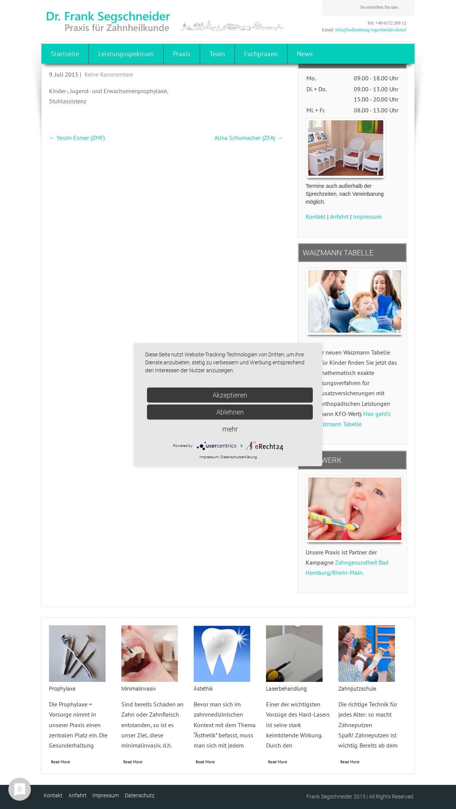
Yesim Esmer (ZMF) (77, 137)
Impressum (367, 216)
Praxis (181, 53)
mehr (230, 429)
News (305, 53)
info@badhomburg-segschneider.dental (370, 29)
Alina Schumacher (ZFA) (248, 137)
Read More (60, 761)
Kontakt (316, 216)
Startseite (65, 53)
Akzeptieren (230, 395)
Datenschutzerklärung (239, 457)
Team (217, 53)
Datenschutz (140, 795)
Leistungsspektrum (126, 53)
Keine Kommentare (108, 74)
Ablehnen (230, 412)
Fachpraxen (261, 53)
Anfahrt (339, 216)
